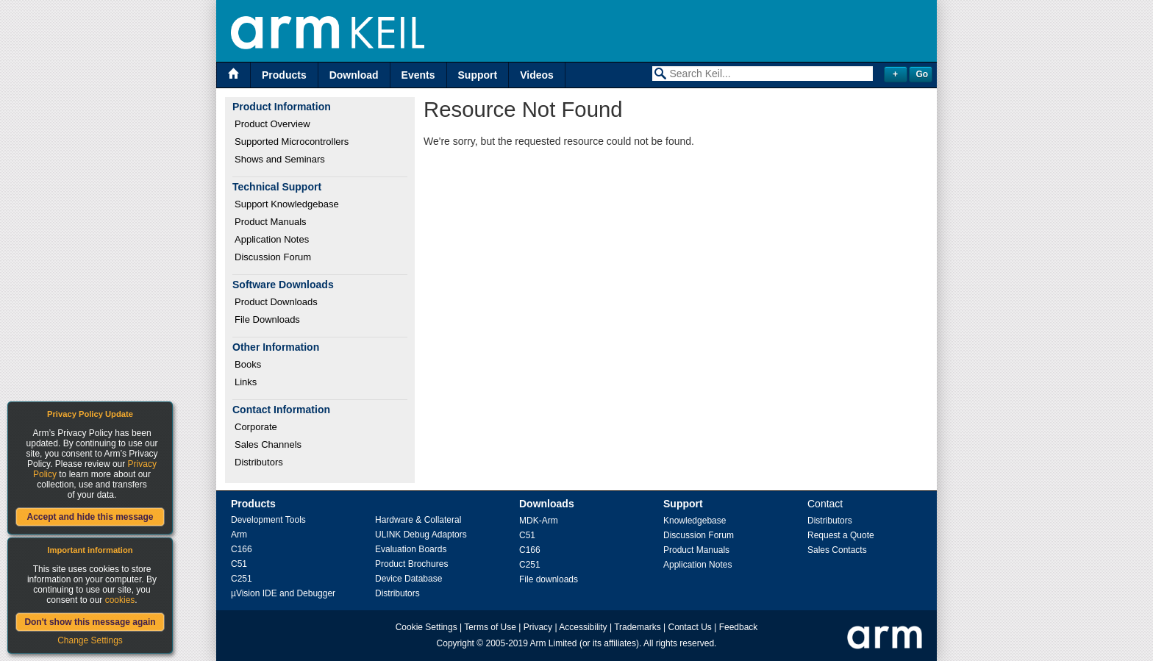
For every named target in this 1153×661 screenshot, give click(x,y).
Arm (239, 534)
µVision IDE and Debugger (283, 593)
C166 (241, 549)
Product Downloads (276, 301)
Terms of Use (490, 627)
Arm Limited (553, 643)
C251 (241, 579)
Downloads (546, 504)
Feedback (738, 627)
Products (284, 75)
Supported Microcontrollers (292, 141)
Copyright (455, 643)
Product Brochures (411, 564)
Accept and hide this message (89, 517)
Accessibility (583, 627)
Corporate (256, 426)
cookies (120, 600)
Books (248, 364)
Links (246, 381)
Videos (537, 75)
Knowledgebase (694, 520)
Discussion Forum (273, 256)
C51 (239, 564)
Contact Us (690, 627)
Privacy (538, 627)
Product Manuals (271, 221)
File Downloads (267, 319)
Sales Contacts (837, 550)
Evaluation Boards (410, 549)
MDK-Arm (538, 520)
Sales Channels (268, 444)
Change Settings (90, 640)
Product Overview (272, 123)
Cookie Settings (426, 627)
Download (354, 75)
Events (418, 75)
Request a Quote (840, 535)
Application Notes (272, 239)
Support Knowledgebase (287, 204)
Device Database (408, 579)
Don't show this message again (89, 622)
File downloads (548, 579)
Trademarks (637, 627)
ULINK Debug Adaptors (421, 534)
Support (478, 75)
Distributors (259, 462)
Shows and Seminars (280, 159)
